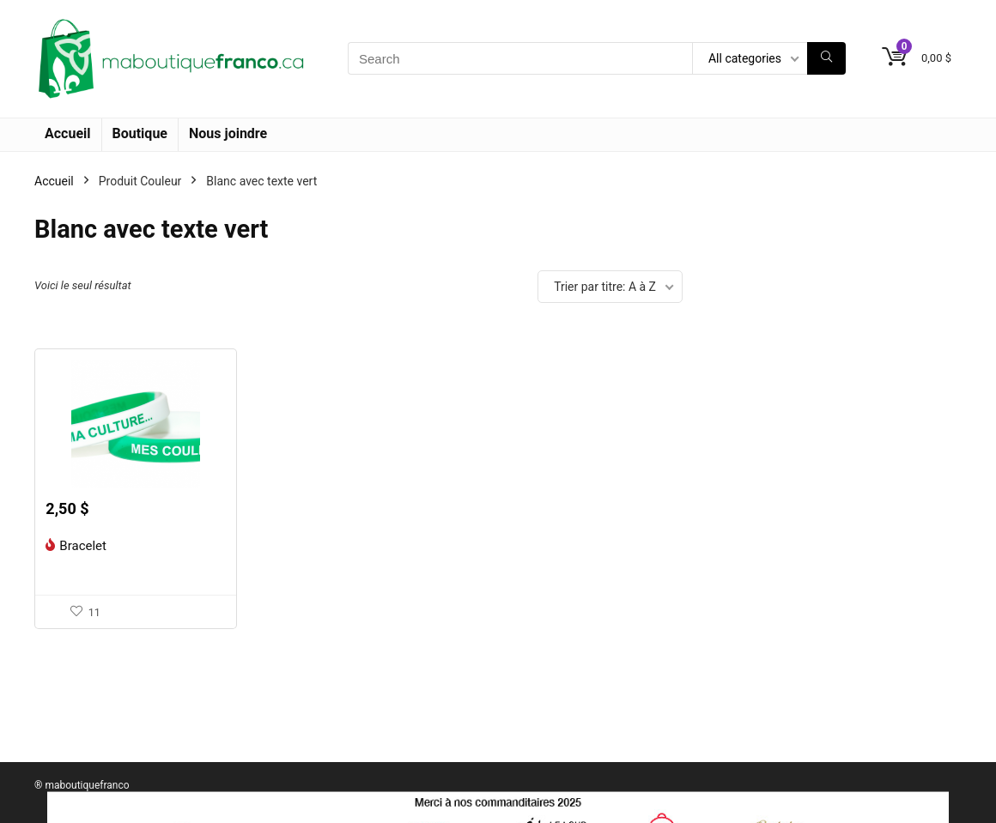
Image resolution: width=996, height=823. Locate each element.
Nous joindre (228, 133)
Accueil (68, 133)
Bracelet (82, 546)
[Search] (826, 58)
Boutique (139, 133)
